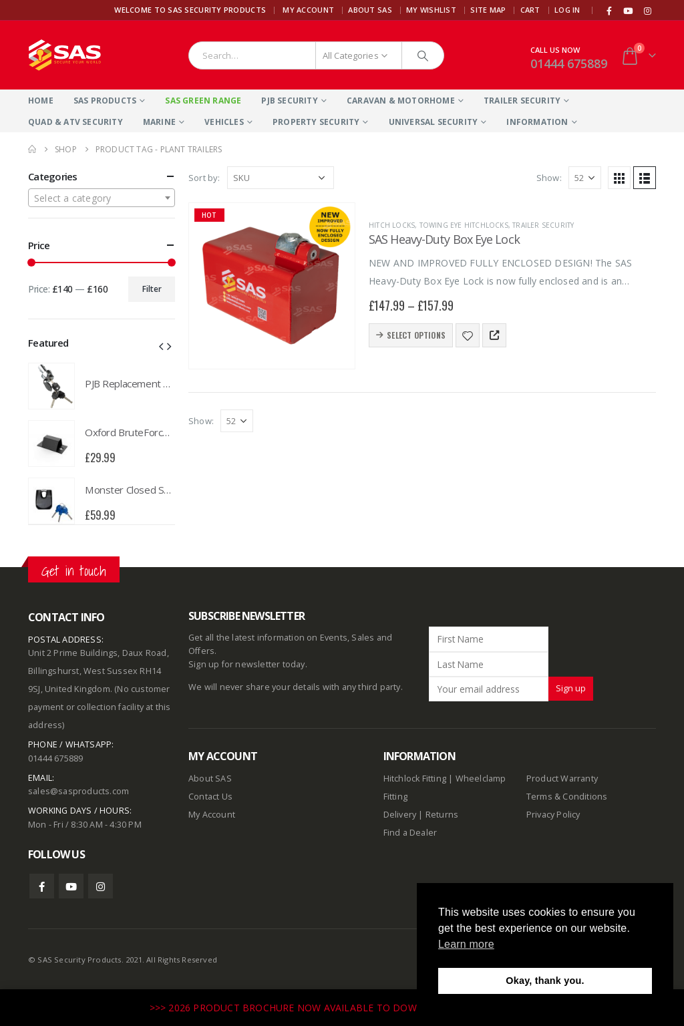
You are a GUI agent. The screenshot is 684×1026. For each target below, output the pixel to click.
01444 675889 (568, 63)
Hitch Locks (392, 225)
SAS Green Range (203, 100)
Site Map (488, 10)
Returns (441, 814)
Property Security (316, 122)
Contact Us (210, 796)
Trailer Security (522, 100)
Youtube (71, 886)
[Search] (423, 55)
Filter (152, 289)
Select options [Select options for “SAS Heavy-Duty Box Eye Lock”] (416, 335)
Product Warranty (563, 778)
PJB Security (289, 100)
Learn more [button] (466, 944)
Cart (530, 10)
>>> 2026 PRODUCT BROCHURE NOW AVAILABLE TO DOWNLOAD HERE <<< (325, 1007)
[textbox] (101, 198)
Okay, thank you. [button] (545, 980)
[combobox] (101, 197)
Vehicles (224, 122)
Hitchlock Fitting (414, 778)
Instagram (100, 886)
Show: (549, 178)
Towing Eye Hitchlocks (463, 225)
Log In (567, 10)
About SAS (369, 10)
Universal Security (433, 122)
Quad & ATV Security (75, 122)
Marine (159, 122)
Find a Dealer (410, 832)
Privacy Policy (553, 814)
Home (40, 100)
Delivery (400, 814)
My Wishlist (431, 10)
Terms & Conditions (567, 796)
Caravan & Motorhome (401, 100)
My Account (308, 10)
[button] (161, 345)
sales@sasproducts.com (78, 791)
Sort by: (204, 178)
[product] (272, 286)
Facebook (41, 886)
